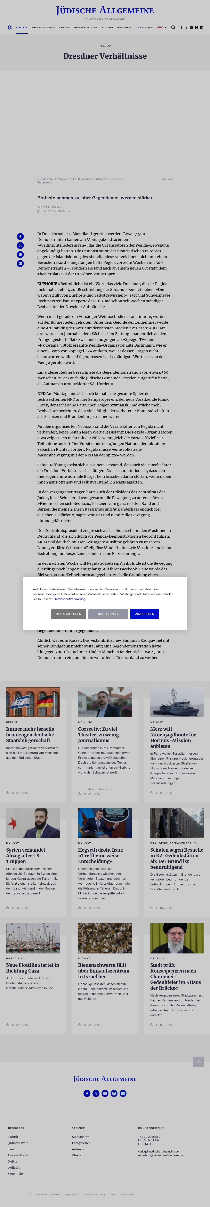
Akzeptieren (144, 614)
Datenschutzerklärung (70, 599)
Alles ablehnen (68, 614)
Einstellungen (108, 614)
